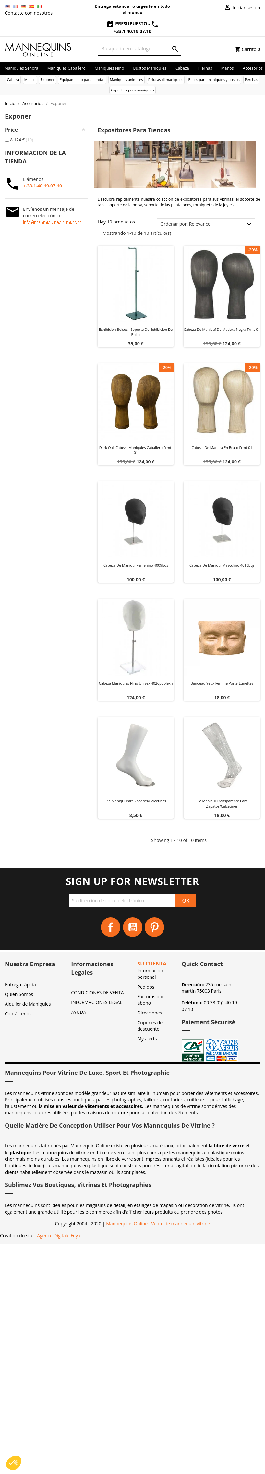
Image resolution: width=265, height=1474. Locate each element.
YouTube (132, 927)
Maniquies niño (109, 68)
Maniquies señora (21, 68)
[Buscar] (139, 48)
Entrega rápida (20, 984)
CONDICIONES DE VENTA (97, 992)
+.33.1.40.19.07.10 (42, 186)
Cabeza (182, 68)
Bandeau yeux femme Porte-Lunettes (221, 683)
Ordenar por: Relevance (185, 224)
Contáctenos (18, 1014)
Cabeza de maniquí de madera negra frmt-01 (222, 329)
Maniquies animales (126, 79)
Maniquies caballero (66, 68)
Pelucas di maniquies (165, 79)
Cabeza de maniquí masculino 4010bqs (222, 565)
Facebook (110, 927)
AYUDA (78, 1012)
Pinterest (154, 927)
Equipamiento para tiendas (82, 79)
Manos (227, 68)
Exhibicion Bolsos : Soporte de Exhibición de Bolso (136, 332)
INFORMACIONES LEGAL (96, 1002)
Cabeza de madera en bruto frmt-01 (222, 447)
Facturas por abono (151, 999)
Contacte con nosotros (29, 13)
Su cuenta (152, 963)
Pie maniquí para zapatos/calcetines (135, 800)
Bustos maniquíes (149, 68)
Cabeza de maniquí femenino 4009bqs (135, 565)
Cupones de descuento (150, 1025)
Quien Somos (19, 994)
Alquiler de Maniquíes (28, 1004)
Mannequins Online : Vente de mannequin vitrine (158, 1223)
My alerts (147, 1039)
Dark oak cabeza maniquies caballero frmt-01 (136, 450)
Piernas (205, 68)
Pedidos (146, 987)
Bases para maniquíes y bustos (213, 79)
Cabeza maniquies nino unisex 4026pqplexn (136, 683)
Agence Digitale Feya (58, 1235)
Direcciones (150, 1013)
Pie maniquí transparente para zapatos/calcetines (221, 803)
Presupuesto (127, 23)
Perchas (251, 79)
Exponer (47, 79)
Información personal (150, 973)
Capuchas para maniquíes (132, 90)
